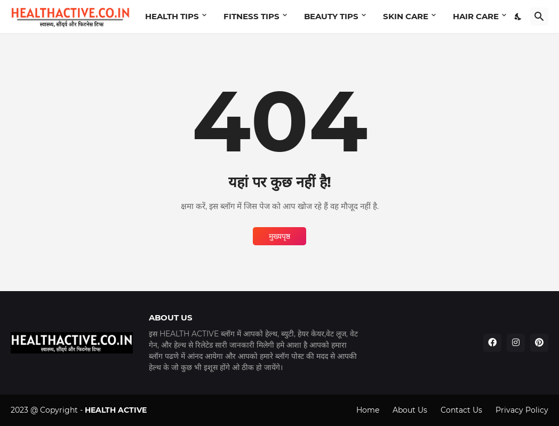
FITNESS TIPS (251, 16)
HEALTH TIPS (172, 16)
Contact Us (461, 410)
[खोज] (539, 16)
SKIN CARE (405, 16)
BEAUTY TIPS (331, 16)
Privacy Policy (522, 410)
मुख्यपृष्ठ (279, 236)
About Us (410, 410)
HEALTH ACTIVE (116, 410)
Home (367, 410)
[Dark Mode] (518, 16)
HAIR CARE (476, 16)
